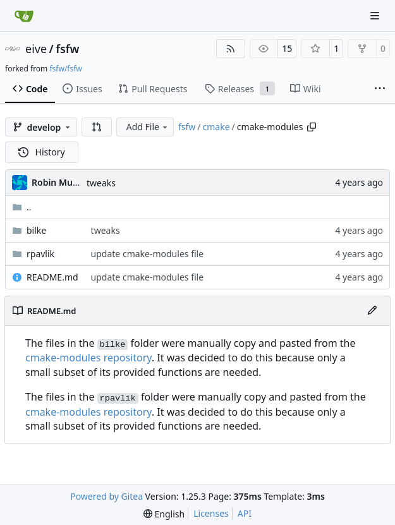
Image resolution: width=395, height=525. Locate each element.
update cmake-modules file (147, 254)
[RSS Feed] (230, 48)
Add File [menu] (147, 127)
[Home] (24, 15)
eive (36, 48)
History (41, 152)
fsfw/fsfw (65, 68)
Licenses (211, 513)
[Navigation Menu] (376, 15)
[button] (97, 127)
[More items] (380, 89)
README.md (52, 277)
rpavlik (40, 254)
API (245, 513)
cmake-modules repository (88, 358)
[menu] (164, 514)
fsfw (67, 48)
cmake (216, 127)
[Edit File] (372, 311)
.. (22, 207)
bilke (36, 230)
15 (287, 48)
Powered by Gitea (106, 496)
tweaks (101, 183)
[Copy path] (311, 127)
